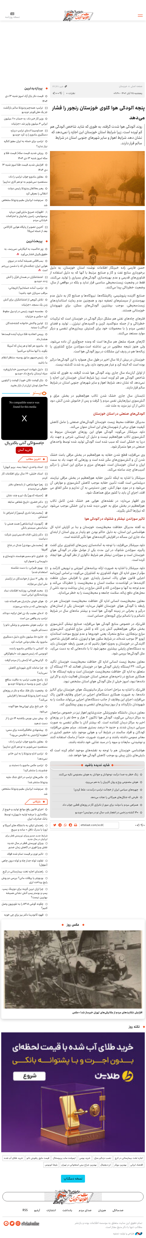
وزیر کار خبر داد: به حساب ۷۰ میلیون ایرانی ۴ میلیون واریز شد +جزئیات (26, 121)
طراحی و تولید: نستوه (127, 1234)
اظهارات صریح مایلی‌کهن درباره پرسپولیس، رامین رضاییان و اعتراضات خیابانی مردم (27, 216)
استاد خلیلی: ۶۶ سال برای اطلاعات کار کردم (25, 475)
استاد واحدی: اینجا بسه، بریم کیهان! (23, 467)
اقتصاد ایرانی (136, 1165)
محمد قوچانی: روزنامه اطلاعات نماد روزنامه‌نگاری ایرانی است (26, 592)
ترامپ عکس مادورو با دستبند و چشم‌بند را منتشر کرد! (28, 768)
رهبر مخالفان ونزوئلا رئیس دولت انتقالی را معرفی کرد (28, 191)
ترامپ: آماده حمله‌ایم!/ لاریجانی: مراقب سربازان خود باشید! (28, 290)
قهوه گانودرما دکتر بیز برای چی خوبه (23, 915)
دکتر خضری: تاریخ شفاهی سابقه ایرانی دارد (28, 504)
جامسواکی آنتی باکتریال (24, 443)
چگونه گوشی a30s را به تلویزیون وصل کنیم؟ (25, 906)
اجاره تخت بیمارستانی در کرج (129, 1158)
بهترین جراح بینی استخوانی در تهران (79, 1165)
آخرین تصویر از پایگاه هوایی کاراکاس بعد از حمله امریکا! (25, 229)
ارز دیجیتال (105, 1165)
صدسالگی (117, 1210)
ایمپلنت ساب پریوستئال (64, 1158)
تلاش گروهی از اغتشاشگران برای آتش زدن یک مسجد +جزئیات (25, 302)
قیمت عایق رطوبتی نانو (38, 1158)
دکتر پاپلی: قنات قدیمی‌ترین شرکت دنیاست (26, 536)
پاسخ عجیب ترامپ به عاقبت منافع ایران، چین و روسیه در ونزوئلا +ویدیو (26, 681)
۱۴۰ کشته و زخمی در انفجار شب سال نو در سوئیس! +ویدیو (106, 812)
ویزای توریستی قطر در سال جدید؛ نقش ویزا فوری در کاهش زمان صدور (27, 845)
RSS (25, 1210)
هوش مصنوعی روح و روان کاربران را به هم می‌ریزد (111, 782)
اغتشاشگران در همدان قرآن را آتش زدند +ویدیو (27, 279)
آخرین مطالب (33, 459)
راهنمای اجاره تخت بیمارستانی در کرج (23, 871)
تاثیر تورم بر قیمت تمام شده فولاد (25, 854)
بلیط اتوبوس (51, 1165)
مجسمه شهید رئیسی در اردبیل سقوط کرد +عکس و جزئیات (25, 314)
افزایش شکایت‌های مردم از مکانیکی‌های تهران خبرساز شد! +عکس (107, 1012)
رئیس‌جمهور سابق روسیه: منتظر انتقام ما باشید (25, 360)
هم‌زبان (102, 1210)
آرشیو (37, 1210)
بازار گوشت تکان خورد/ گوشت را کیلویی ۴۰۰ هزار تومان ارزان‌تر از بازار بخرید (24, 383)
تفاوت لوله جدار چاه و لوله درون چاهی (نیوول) (25, 862)
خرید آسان (24, 450)
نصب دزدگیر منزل (102, 1158)
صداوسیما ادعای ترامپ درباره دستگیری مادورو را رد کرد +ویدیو (29, 132)
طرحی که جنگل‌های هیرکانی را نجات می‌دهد (114, 797)
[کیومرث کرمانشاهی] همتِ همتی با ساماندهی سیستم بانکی (26, 525)
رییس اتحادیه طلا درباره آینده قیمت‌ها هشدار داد (25, 336)
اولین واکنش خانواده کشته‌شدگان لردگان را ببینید (27, 325)
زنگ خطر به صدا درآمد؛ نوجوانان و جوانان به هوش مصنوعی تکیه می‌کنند (98, 774)
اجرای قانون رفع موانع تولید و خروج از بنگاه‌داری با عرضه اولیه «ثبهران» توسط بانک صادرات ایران (25, 814)
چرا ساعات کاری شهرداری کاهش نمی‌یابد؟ (28, 670)
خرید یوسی (84, 1158)
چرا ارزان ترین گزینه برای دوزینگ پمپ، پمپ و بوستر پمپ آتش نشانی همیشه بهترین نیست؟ (25, 893)
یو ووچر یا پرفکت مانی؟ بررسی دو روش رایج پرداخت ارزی (24, 880)
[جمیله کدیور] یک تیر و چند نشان (24, 495)
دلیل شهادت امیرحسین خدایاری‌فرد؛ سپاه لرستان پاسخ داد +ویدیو (25, 371)
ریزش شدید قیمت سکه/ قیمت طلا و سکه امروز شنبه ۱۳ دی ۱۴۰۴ (26, 155)
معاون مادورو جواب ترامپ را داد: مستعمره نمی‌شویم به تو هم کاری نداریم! (25, 179)
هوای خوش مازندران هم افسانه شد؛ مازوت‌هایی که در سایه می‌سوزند (26, 604)
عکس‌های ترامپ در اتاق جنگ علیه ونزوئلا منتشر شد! (27, 779)
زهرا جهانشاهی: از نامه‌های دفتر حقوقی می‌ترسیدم (28, 486)
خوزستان (123, 86)
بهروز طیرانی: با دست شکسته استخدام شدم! (29, 570)
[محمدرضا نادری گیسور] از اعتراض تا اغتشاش (25, 515)
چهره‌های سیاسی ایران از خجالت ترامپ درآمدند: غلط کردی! (106, 789)
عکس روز (73, 924)
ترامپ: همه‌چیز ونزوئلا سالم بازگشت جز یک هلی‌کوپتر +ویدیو (25, 109)
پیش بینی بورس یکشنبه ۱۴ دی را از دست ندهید (27, 721)
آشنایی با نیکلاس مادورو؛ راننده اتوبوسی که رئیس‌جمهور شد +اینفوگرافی (26, 651)
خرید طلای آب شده (13, 1158)
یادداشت (67, 1210)
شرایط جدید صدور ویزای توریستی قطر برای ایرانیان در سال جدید (26, 837)
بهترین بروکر (120, 1165)
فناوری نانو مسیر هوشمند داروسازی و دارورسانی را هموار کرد (25, 558)
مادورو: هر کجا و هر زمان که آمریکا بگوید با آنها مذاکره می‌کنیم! (27, 348)
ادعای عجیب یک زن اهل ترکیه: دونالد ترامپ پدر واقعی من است (25, 616)
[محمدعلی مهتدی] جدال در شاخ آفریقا (27, 547)
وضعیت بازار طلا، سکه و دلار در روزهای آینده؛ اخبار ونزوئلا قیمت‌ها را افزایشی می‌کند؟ (25, 695)
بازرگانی (37, 802)
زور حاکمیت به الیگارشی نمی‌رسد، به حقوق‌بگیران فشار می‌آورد (26, 252)
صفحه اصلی (136, 86)
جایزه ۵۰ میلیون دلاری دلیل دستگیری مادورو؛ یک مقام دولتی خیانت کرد (25, 639)
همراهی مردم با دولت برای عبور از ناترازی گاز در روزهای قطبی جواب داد (100, 805)
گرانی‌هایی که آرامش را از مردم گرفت (24, 660)
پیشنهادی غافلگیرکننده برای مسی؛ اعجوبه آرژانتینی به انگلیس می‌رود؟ (27, 732)
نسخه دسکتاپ (73, 1178)
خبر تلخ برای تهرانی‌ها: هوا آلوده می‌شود (28, 709)
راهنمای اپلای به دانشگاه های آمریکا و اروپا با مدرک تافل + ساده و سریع (25, 827)
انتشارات (51, 1210)
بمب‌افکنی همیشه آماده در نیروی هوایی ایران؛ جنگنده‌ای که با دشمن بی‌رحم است (25, 266)
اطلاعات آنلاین (78, 15)
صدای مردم (85, 1210)
